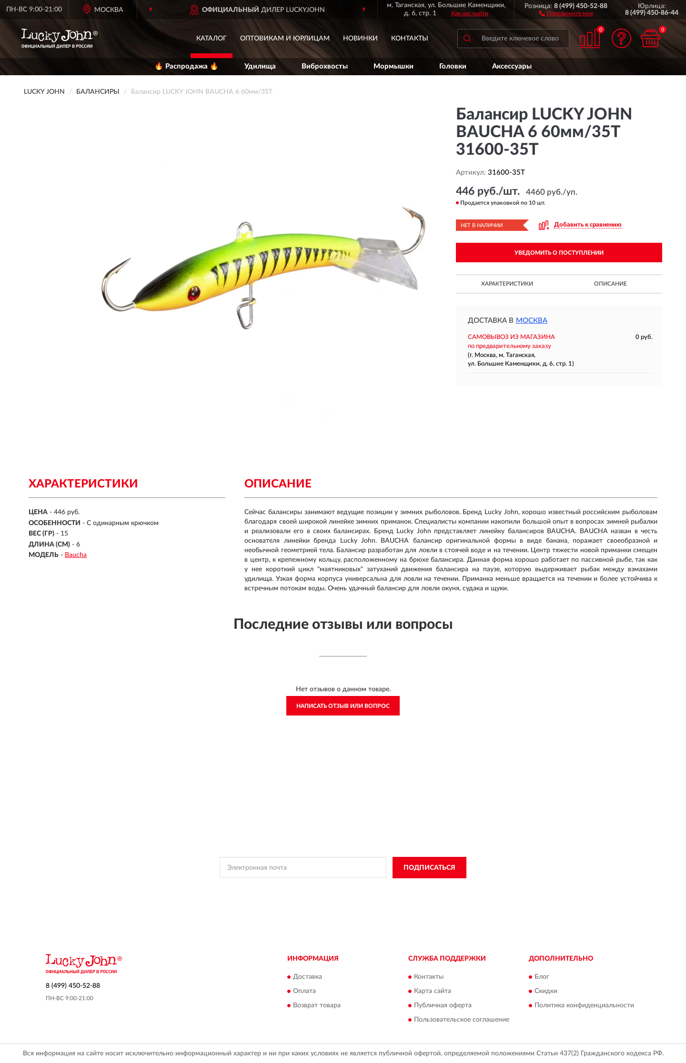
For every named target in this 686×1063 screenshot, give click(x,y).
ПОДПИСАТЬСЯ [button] (429, 867)
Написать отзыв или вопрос (343, 706)
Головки (452, 66)
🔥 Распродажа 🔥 (186, 66)
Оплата (304, 991)
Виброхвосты (325, 66)
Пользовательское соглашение (461, 1020)
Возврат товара (317, 1006)
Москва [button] (531, 320)
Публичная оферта (443, 1006)
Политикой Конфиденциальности (336, 889)
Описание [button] (610, 284)
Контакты (409, 38)
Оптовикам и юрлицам (285, 38)
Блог (542, 977)
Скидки (546, 991)
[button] (566, 13)
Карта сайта (432, 991)
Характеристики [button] (507, 284)
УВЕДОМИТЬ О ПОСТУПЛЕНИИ (559, 253)
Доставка (307, 977)
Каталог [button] (211, 38)
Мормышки (393, 66)
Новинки (360, 38)
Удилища (260, 66)
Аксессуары (512, 66)
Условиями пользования (419, 889)
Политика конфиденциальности (584, 1006)
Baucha (76, 555)
